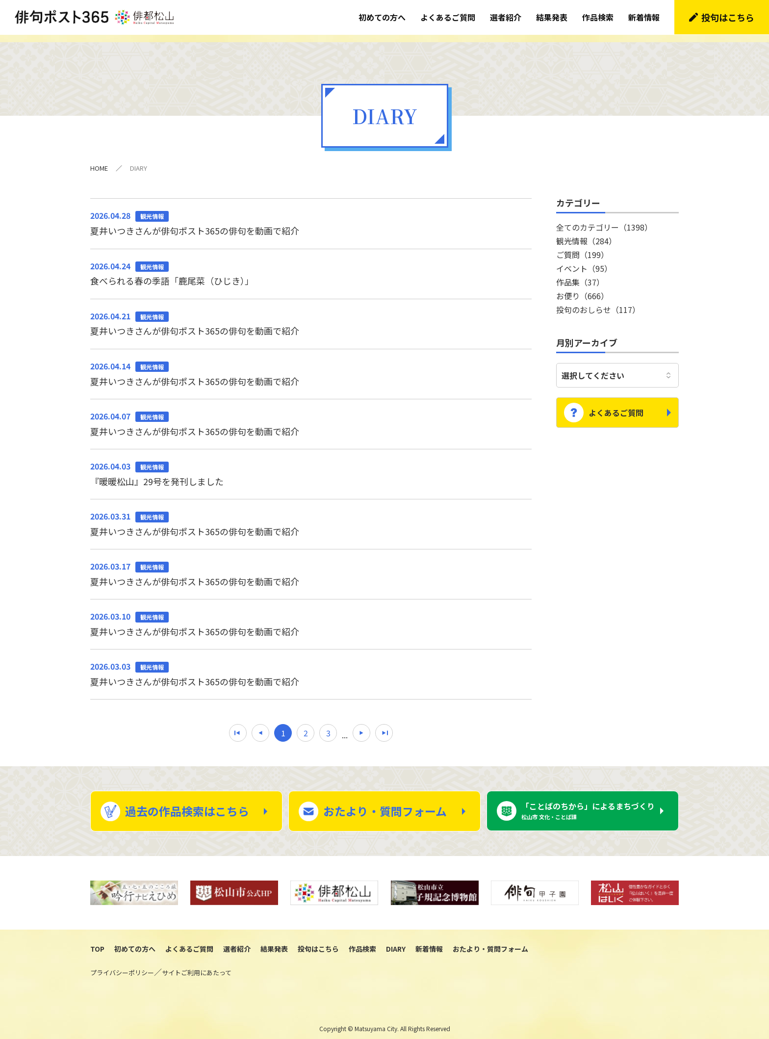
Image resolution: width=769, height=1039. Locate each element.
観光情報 (586, 233)
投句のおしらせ (598, 302)
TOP (97, 941)
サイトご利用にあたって (196, 965)
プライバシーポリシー (122, 965)
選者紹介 (505, 17)
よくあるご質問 (447, 17)
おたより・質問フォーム (385, 803)
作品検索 (598, 17)
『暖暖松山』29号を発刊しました (311, 465)
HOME (99, 160)
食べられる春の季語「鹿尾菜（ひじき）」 (311, 265)
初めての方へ (382, 17)
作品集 (580, 274)
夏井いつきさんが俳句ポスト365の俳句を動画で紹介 (311, 215)
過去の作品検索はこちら (187, 803)
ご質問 (582, 247)
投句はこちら (727, 17)
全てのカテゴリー (604, 219)
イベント (584, 260)
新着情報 (644, 17)
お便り (582, 288)
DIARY (396, 941)
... (345, 727)
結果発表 (551, 17)
